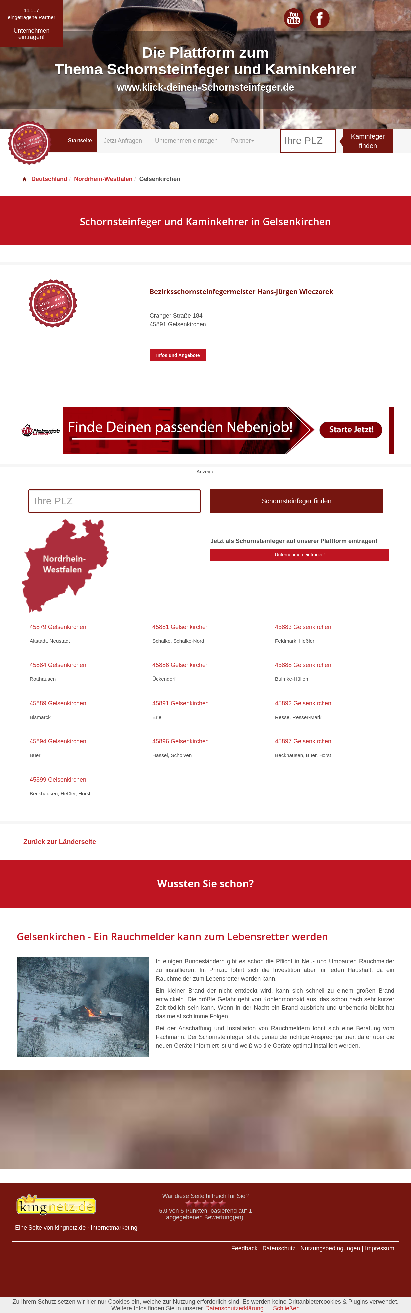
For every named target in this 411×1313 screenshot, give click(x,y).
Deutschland (44, 179)
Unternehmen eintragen (186, 140)
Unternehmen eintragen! (300, 554)
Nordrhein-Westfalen (103, 179)
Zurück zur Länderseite (59, 841)
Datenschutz (278, 1248)
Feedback (244, 1248)
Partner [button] (242, 140)
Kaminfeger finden (368, 141)
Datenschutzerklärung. (235, 1308)
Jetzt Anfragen (123, 140)
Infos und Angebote (178, 355)
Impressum (379, 1248)
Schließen (286, 1308)
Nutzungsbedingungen (330, 1248)
